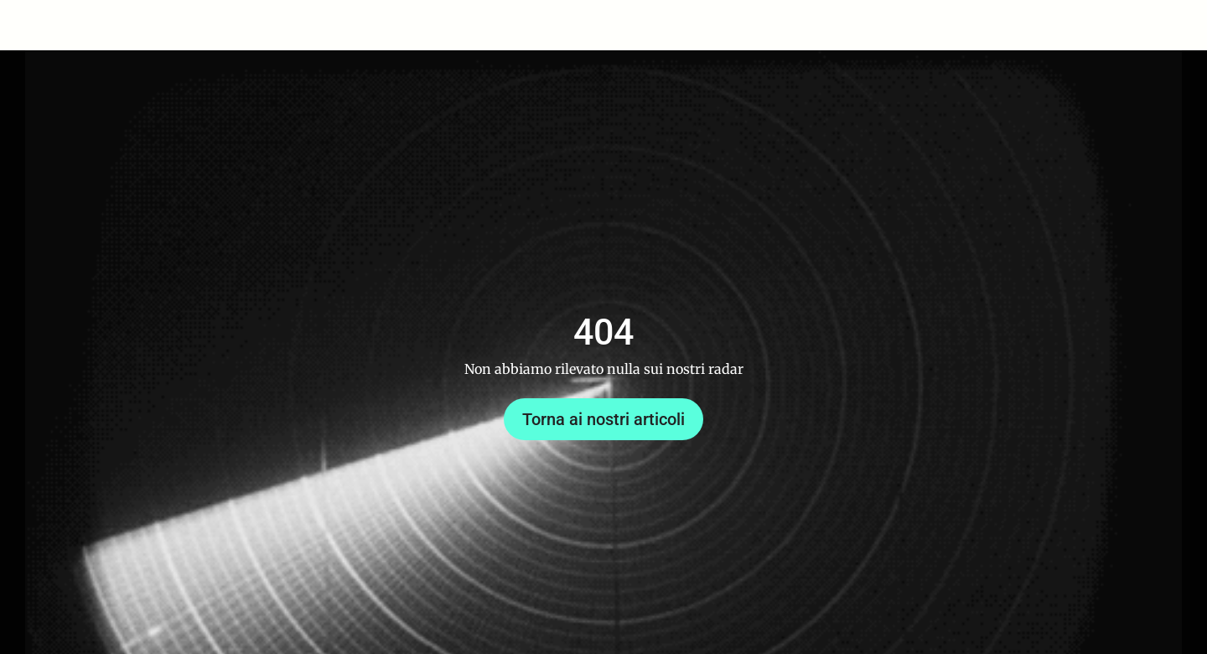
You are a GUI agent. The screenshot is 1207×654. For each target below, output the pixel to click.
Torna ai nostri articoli (603, 419)
